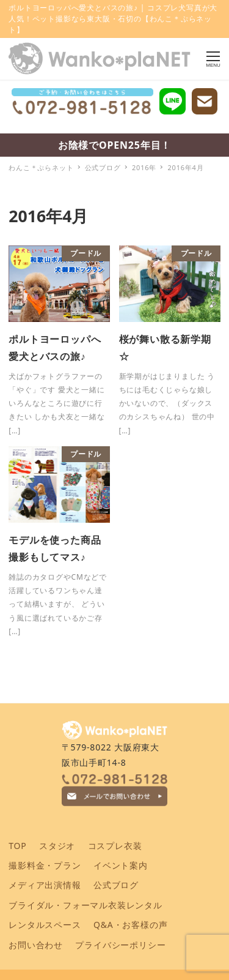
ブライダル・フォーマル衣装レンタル (85, 905)
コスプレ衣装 (115, 845)
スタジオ (57, 845)
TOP (17, 845)
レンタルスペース (45, 924)
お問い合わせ (36, 945)
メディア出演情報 (45, 885)
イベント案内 (120, 865)
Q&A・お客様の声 (130, 924)
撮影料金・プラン (45, 865)
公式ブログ (116, 885)
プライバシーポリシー (120, 945)
